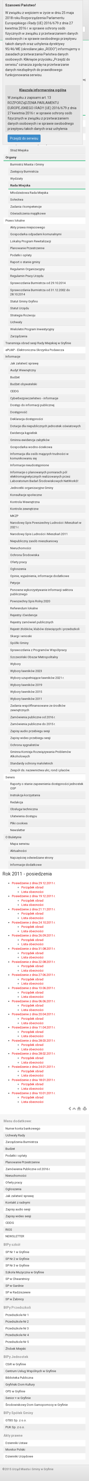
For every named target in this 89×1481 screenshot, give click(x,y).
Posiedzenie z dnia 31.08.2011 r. (33, 948)
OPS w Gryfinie (15, 1391)
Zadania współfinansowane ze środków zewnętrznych (38, 708)
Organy (10, 157)
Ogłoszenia (18, 569)
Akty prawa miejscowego (27, 227)
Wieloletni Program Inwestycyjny (32, 329)
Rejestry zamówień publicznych (31, 622)
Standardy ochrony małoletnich (31, 763)
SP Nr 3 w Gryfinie (17, 1265)
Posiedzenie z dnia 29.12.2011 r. (33, 883)
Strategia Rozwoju (22, 315)
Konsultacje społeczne (26, 495)
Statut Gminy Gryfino (24, 301)
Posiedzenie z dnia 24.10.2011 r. (33, 922)
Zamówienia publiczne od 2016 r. (32, 717)
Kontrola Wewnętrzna (25, 502)
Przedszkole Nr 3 (17, 1328)
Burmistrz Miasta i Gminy (27, 164)
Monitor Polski (15, 1449)
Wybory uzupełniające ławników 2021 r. (37, 678)
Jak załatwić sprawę (24, 363)
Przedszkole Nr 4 (17, 1335)
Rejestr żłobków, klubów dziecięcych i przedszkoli (45, 629)
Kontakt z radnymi (17, 1202)
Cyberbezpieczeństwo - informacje (34, 398)
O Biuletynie (13, 837)
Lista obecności (32, 892)
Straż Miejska (19, 150)
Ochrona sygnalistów (24, 745)
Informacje (12, 356)
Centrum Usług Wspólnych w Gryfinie (30, 1371)
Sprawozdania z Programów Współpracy (38, 650)
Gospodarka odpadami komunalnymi (35, 234)
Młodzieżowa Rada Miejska (29, 192)
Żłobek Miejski (15, 1348)
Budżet (15, 377)
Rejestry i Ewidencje (23, 615)
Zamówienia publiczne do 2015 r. (32, 724)
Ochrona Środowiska (24, 555)
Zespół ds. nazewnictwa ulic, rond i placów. (40, 770)
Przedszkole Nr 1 (17, 1315)
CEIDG (14, 391)
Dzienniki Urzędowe (19, 1456)
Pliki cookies (19, 823)
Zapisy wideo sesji (18, 1216)
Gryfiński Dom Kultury (20, 1384)
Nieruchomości (20, 548)
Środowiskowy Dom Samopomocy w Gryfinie (36, 1405)
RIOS (8, 1229)
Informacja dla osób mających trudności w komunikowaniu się (39, 456)
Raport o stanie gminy (25, 262)
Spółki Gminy (19, 643)
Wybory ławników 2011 (26, 699)
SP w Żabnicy (14, 1299)
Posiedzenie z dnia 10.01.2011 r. (33, 1093)
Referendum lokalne (24, 608)
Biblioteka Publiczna (19, 1377)
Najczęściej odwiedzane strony (31, 857)
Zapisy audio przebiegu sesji (30, 731)
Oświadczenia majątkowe (28, 213)
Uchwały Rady (15, 1135)
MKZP (14, 516)
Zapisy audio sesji (17, 1209)
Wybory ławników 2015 (26, 691)
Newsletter (17, 830)
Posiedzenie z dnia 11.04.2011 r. (33, 1027)
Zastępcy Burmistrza (24, 171)
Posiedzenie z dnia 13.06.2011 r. (33, 988)
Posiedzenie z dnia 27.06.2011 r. (33, 975)
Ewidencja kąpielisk (23, 433)
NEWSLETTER (14, 1236)
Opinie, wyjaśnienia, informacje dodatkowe (39, 576)
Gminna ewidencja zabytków (30, 440)
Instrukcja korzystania (25, 795)
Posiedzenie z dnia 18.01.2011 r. (33, 1080)
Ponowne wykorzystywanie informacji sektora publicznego (41, 592)
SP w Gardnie (14, 1285)
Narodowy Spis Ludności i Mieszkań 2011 (39, 534)
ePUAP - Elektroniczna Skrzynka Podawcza (34, 350)
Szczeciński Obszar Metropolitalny (34, 657)
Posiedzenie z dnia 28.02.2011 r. (33, 1053)
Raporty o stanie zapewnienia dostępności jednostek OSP (46, 786)
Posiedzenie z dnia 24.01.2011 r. (33, 1066)
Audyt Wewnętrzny (23, 370)
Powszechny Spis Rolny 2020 (30, 601)
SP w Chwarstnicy (17, 1279)
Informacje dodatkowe (26, 864)
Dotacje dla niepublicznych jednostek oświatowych (45, 426)
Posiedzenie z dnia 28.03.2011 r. (33, 1040)
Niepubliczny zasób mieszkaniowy (34, 541)
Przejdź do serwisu (24, 138)
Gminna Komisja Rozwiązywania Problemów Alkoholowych (40, 754)
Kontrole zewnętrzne (24, 509)
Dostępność (18, 412)
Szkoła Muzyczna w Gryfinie (24, 1272)
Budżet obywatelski (23, 384)
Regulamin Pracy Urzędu (26, 276)
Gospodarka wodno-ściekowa (31, 447)
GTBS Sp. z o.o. (16, 1420)
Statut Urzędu (19, 308)
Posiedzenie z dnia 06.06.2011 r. (33, 1001)
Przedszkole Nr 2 (17, 1321)
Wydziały (16, 178)
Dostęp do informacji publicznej (32, 405)
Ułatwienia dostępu (23, 816)
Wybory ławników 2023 (26, 671)
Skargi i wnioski (21, 636)
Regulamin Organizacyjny (27, 269)
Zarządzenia (18, 336)
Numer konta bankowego (22, 1128)
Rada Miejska (20, 185)
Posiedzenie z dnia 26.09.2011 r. (33, 935)
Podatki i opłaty (21, 255)
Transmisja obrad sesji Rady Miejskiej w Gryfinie (38, 343)
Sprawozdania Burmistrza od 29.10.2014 (38, 283)
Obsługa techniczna (24, 809)
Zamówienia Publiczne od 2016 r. (27, 1169)
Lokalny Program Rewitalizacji (30, 241)
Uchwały (16, 322)
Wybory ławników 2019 (26, 685)
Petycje (15, 583)
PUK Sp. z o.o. (15, 1427)
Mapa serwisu (19, 844)
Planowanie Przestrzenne (27, 248)
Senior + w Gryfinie (18, 1398)
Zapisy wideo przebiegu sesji (30, 738)
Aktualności (18, 851)
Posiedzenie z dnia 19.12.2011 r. (33, 896)
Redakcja (16, 802)
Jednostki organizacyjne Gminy (31, 488)
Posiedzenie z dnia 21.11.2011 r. (33, 909)
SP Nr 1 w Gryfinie (17, 1252)
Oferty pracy (18, 562)
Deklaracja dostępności (26, 419)
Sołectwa (16, 199)
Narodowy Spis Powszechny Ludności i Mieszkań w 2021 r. (45, 525)
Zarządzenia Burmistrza (21, 1142)
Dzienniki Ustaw (16, 1443)
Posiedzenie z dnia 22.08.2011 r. (33, 962)
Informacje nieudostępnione (29, 465)
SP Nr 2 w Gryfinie (17, 1259)
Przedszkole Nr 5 (17, 1342)
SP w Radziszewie (17, 1292)
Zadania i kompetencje (26, 206)
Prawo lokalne (15, 220)
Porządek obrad (32, 887)
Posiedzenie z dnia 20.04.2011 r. (33, 1014)
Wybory (15, 664)
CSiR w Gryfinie (15, 1364)
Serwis (10, 777)
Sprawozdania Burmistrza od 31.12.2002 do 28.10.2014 (40, 292)
